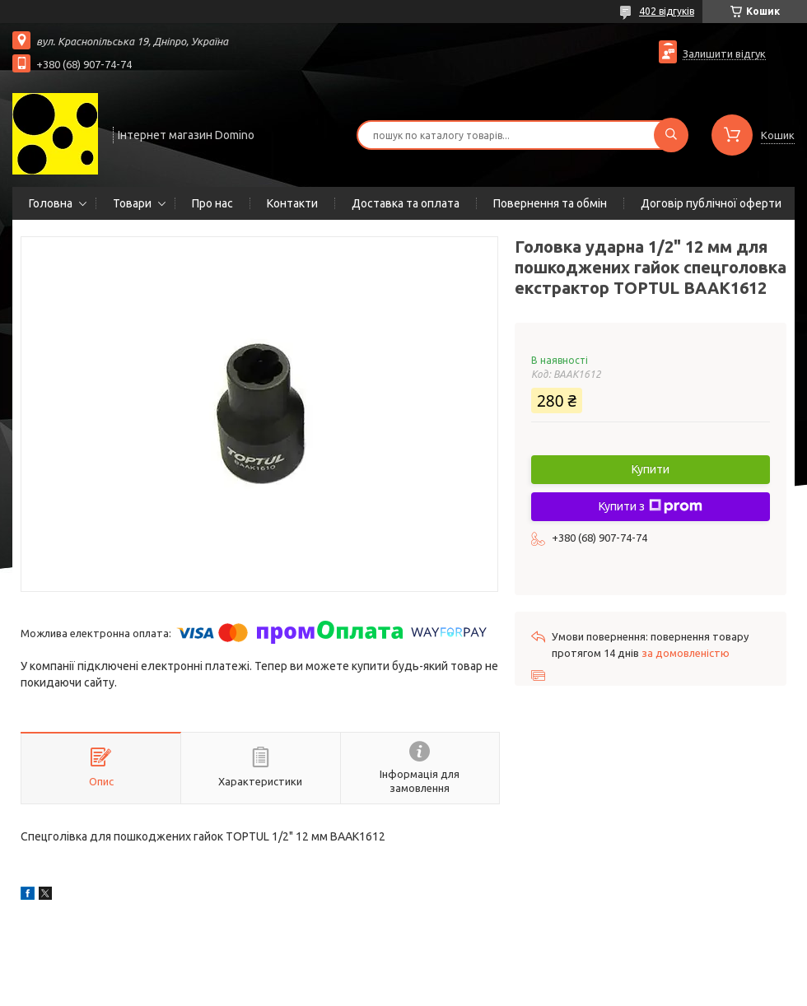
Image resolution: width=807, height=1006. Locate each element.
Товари (132, 203)
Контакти (292, 203)
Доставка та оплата (405, 203)
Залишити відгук (724, 53)
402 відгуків (666, 11)
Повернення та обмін (550, 203)
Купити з (650, 506)
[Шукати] (671, 135)
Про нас (212, 203)
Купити (650, 469)
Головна (50, 203)
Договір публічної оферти (711, 203)
